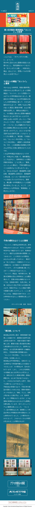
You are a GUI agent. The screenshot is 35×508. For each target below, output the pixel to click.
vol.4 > (31, 11)
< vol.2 (3, 11)
